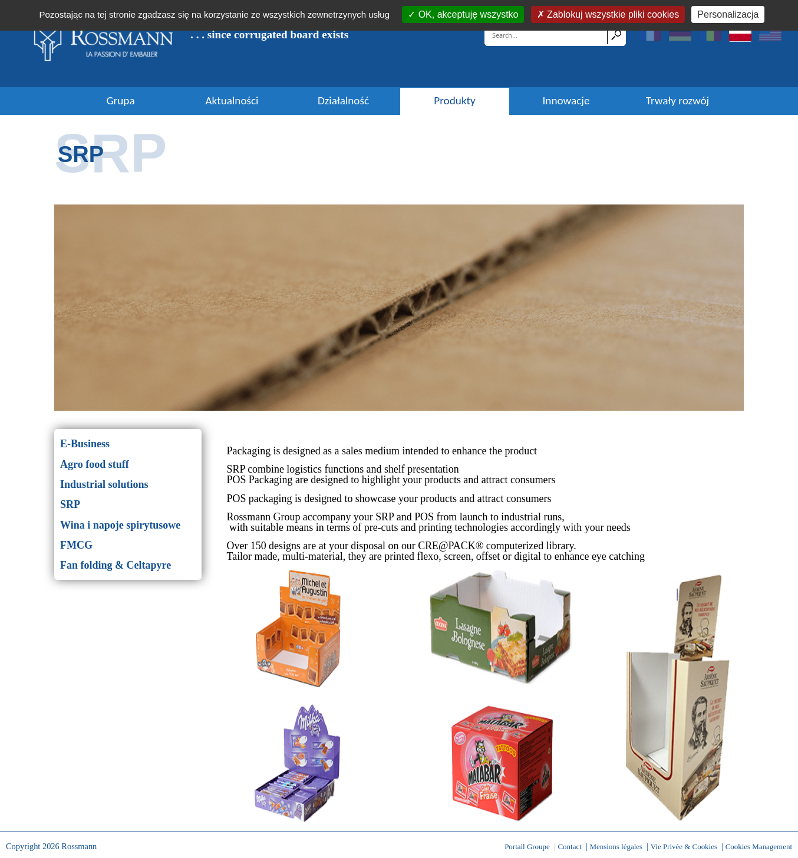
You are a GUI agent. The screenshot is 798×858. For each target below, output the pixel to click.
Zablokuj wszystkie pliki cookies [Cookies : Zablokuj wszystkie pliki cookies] (612, 14)
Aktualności (231, 100)
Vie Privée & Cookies (684, 846)
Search (615, 34)
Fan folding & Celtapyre (115, 565)
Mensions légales (615, 846)
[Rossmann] (103, 43)
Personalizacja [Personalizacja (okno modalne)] (728, 14)
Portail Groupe (527, 846)
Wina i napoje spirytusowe (120, 525)
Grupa (120, 100)
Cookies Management (759, 846)
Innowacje (566, 100)
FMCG (76, 545)
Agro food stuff (94, 464)
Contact (569, 846)
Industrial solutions (104, 484)
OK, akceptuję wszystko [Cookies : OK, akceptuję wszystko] (467, 14)
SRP (70, 504)
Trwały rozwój (677, 100)
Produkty (454, 100)
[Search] (546, 34)
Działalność (343, 100)
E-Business (85, 444)
